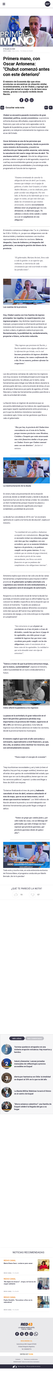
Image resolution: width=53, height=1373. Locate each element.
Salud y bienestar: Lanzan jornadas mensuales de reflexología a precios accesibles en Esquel (30, 1064)
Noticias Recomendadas (28, 1252)
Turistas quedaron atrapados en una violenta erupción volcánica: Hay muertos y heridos (33, 1049)
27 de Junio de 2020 (9, 49)
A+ (46, 107)
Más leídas (16, 1038)
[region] (26, 987)
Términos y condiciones (31, 1359)
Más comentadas (34, 1038)
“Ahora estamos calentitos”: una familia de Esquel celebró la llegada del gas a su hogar (32, 1106)
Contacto (17, 1359)
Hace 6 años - (16, 51)
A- (51, 107)
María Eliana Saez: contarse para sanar (18, 1263)
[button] (21, 100)
